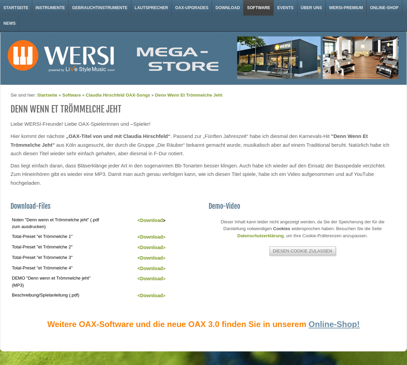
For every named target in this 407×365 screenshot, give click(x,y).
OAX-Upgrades (191, 7)
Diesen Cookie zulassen (302, 251)
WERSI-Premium (346, 7)
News (9, 23)
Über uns (311, 7)
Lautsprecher (151, 7)
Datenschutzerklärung (260, 235)
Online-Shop (384, 7)
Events (285, 7)
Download (227, 7)
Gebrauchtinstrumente (99, 7)
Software (258, 7)
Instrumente (50, 7)
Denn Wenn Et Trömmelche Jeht (188, 95)
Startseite (15, 7)
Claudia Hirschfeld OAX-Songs (118, 95)
